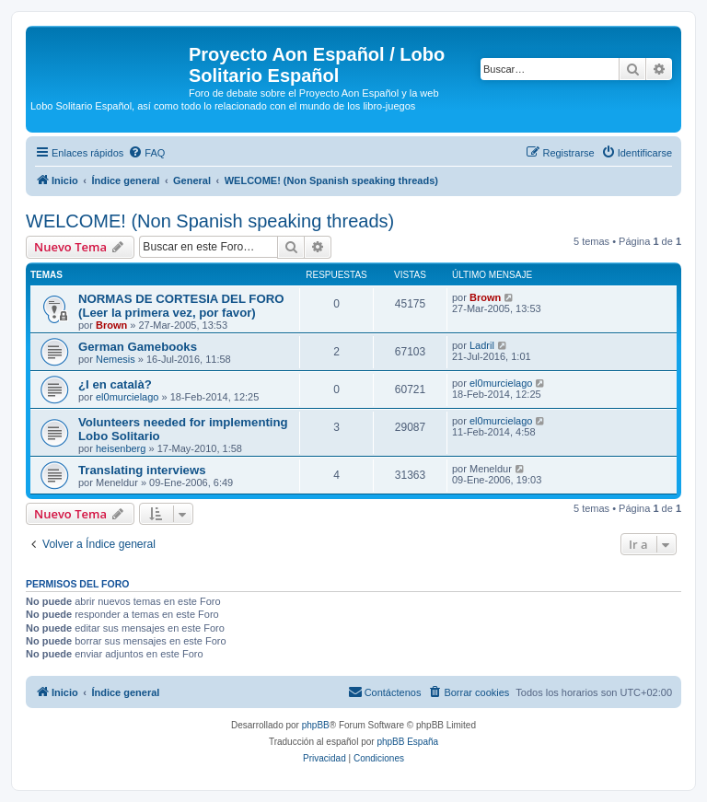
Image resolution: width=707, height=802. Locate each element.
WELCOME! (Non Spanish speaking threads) (210, 221)
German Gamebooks (137, 347)
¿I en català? (115, 384)
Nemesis (115, 359)
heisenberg (120, 448)
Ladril (481, 345)
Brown (111, 325)
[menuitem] (146, 153)
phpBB (316, 725)
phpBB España (407, 742)
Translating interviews (142, 470)
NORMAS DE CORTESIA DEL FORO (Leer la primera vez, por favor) (181, 306)
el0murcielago (127, 396)
